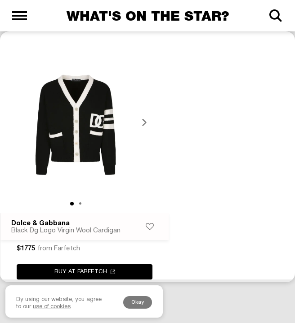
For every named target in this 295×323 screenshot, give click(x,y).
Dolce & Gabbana (40, 223)
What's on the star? (148, 15)
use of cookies (52, 307)
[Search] (275, 15)
